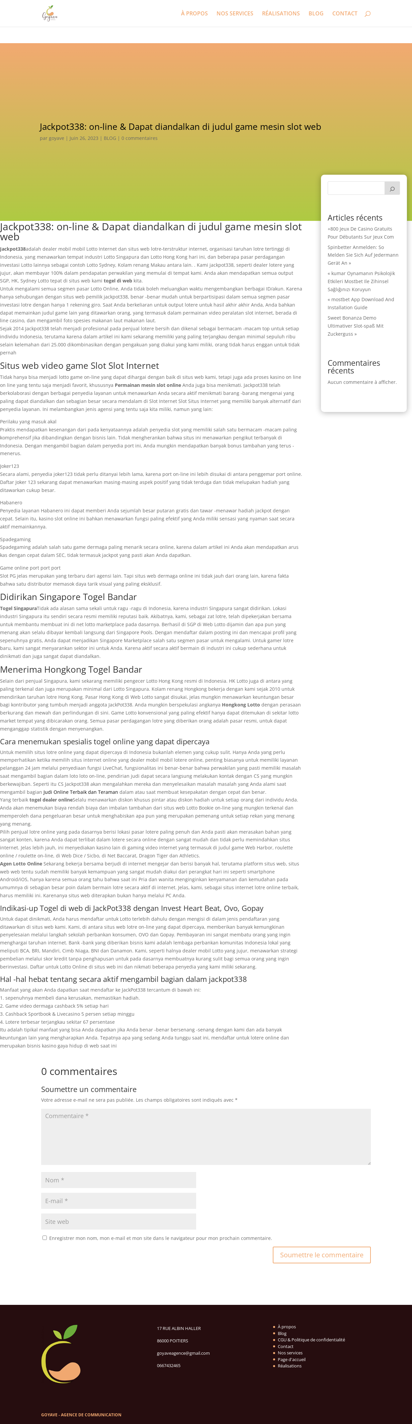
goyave (56, 138)
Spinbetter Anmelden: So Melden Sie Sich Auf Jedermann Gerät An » (363, 255)
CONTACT (344, 14)
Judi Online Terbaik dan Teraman (81, 792)
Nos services (290, 1353)
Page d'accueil (292, 1359)
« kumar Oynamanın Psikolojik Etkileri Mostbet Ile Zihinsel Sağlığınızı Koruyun (361, 281)
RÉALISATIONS (281, 14)
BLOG (316, 14)
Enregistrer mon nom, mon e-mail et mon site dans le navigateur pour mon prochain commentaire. (160, 1238)
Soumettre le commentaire (321, 1254)
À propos (287, 1327)
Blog (282, 1333)
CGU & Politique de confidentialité (311, 1340)
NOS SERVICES (235, 14)
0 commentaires (139, 138)
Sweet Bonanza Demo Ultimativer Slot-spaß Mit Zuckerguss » (356, 326)
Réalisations (290, 1366)
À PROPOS (194, 14)
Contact (286, 1346)
